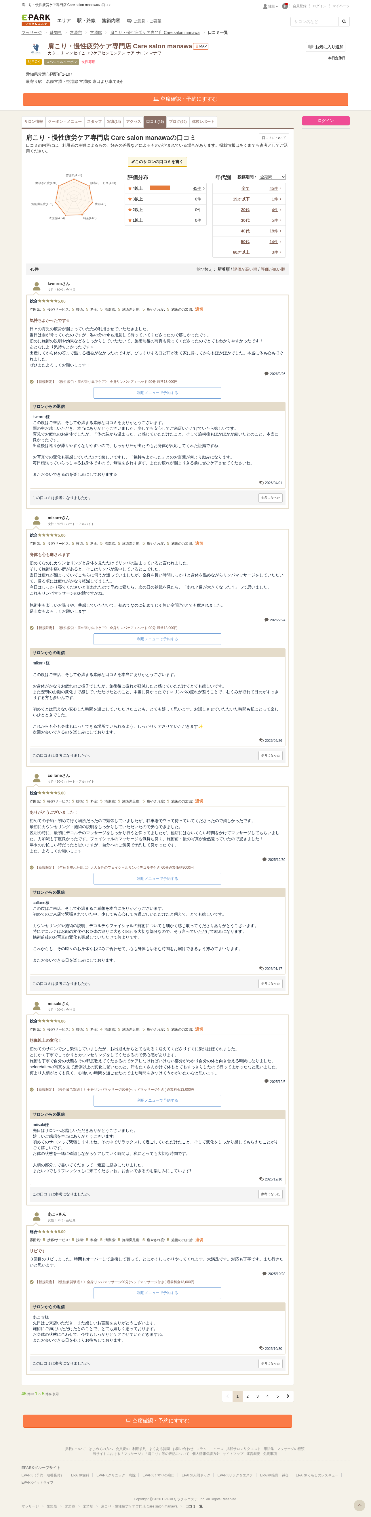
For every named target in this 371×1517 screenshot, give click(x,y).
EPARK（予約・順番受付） (43, 1475)
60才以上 (241, 252)
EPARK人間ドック (196, 1475)
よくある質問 (159, 1449)
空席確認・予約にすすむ (185, 99)
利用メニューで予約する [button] (157, 393)
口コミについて (274, 138)
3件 (277, 252)
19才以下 (241, 199)
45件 (276, 188)
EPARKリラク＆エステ (36, 20)
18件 (276, 231)
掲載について (75, 1449)
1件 (277, 199)
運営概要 (253, 1454)
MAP (201, 46)
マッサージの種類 (291, 1449)
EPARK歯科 (80, 1475)
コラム (201, 1449)
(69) (178, 122)
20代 (245, 209)
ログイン (319, 6)
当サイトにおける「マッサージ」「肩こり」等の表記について (141, 1454)
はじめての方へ (101, 1449)
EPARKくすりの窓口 (158, 1475)
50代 (245, 241)
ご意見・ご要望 (144, 21)
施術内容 (111, 20)
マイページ (341, 6)
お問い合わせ (183, 1449)
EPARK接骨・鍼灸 (274, 1475)
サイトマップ (233, 1454)
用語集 (269, 1449)
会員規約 (123, 1449)
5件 (277, 220)
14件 (276, 241)
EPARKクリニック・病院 (116, 1475)
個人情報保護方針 (206, 1454)
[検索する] (344, 21)
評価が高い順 (245, 269)
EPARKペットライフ (38, 1482)
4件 (277, 209)
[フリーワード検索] (314, 21)
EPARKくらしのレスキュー (317, 1475)
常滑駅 (96, 32)
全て (245, 188)
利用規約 (139, 1449)
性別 (273, 6)
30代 (245, 220)
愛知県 (56, 32)
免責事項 (270, 1454)
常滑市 (76, 32)
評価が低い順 (273, 269)
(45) (155, 122)
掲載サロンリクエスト (243, 1449)
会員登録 (300, 6)
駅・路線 (86, 20)
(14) (114, 122)
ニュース (216, 1449)
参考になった (270, 497)
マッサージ (32, 32)
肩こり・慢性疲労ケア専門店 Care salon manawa (154, 32)
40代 (245, 231)
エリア (64, 20)
